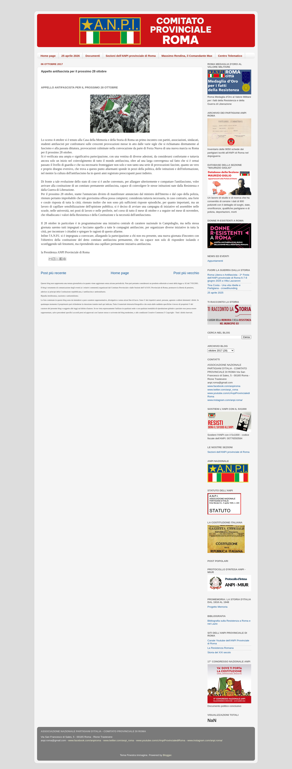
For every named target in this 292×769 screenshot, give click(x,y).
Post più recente (53, 273)
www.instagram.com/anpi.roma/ (224, 400)
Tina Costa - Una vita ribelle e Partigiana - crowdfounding (223, 287)
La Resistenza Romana (220, 648)
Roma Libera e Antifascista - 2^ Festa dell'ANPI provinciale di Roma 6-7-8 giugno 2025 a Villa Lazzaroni (228, 277)
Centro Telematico (230, 55)
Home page (48, 55)
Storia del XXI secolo (219, 652)
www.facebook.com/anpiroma (223, 386)
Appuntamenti (215, 260)
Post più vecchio (186, 273)
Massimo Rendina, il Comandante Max (186, 55)
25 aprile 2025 (215, 292)
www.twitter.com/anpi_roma (222, 389)
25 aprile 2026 (70, 55)
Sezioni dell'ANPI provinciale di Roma (131, 55)
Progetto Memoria (217, 606)
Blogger (167, 755)
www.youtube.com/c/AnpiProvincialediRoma (160, 740)
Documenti (92, 55)
